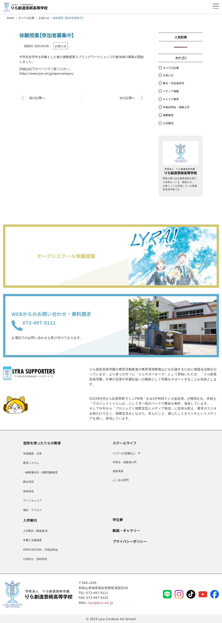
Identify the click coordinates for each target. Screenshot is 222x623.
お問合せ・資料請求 (35, 559)
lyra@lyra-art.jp (100, 602)
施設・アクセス (32, 510)
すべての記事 (26, 18)
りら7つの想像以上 (126, 453)
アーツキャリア (32, 500)
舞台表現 (28, 482)
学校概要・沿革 (32, 453)
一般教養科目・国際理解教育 (40, 472)
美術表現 (28, 491)
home (10, 18)
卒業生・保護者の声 (125, 462)
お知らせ (44, 18)
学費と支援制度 (32, 540)
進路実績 (118, 471)
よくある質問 (121, 480)
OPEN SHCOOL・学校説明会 (40, 550)
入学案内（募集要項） (36, 531)
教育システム (31, 463)
